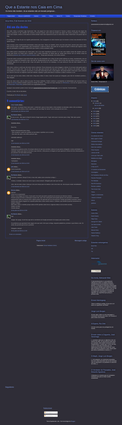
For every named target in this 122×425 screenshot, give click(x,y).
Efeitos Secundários (96, 144)
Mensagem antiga (81, 240)
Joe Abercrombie (96, 224)
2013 (94, 116)
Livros (43, 16)
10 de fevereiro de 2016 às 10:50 (20, 143)
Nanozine (93, 164)
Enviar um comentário (15, 234)
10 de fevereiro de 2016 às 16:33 (20, 155)
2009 (94, 125)
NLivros (13, 190)
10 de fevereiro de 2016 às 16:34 (20, 163)
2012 (94, 118)
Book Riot (94, 246)
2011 (94, 121)
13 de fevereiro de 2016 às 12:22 (20, 186)
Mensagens (48, 412)
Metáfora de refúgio (96, 158)
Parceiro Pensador (96, 178)
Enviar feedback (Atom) (50, 245)
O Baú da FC (94, 166)
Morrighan (94, 161)
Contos (68, 16)
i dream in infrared (96, 197)
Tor (92, 251)
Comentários (49, 415)
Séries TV (59, 16)
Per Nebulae (94, 180)
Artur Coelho (15, 105)
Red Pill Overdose (96, 183)
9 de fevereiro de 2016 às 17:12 (20, 119)
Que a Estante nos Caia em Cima (33, 7)
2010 (94, 123)
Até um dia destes (99, 105)
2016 (94, 101)
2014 (94, 113)
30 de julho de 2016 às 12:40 (19, 230)
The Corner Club (95, 189)
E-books (92, 16)
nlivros (93, 200)
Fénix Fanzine (95, 150)
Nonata (15, 82)
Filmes (51, 16)
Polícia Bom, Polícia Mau (15, 84)
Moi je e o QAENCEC (24, 16)
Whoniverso (66, 82)
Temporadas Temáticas (80, 16)
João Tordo (94, 227)
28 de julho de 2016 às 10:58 (19, 210)
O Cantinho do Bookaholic (98, 169)
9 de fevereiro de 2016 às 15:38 (20, 111)
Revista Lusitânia (96, 186)
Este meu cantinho (96, 147)
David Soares (95, 216)
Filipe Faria (94, 219)
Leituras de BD (95, 152)
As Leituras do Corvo (97, 136)
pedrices (93, 203)
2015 (94, 111)
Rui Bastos (14, 115)
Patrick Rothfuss (95, 233)
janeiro (97, 108)
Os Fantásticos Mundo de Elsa (99, 175)
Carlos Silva (94, 213)
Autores (36, 16)
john (12, 166)
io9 (92, 248)
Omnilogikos (94, 172)
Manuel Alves (95, 230)
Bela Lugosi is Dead (96, 138)
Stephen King (95, 235)
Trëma (93, 192)
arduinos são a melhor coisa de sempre (24, 55)
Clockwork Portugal (96, 141)
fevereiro (97, 103)
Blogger (73, 421)
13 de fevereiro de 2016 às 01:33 (20, 171)
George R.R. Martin (96, 221)
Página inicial (11, 16)
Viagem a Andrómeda (97, 194)
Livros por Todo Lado (97, 155)
